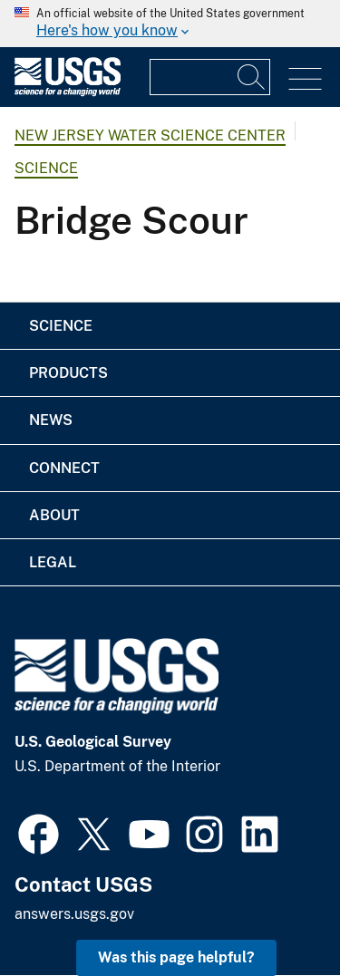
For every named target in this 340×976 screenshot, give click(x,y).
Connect (64, 468)
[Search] (252, 77)
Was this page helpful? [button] (176, 957)
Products (68, 373)
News (51, 420)
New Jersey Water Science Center (150, 135)
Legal (52, 562)
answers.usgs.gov (74, 914)
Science (46, 168)
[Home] (68, 92)
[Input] (210, 77)
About (54, 515)
